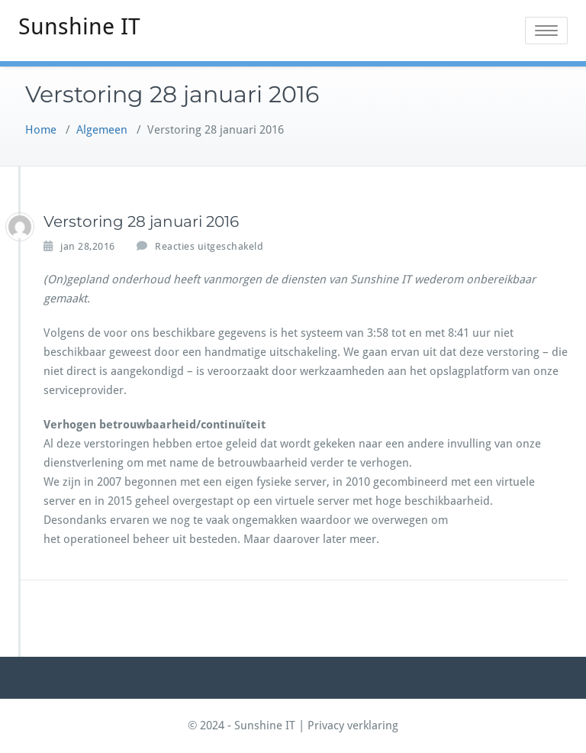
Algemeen (101, 130)
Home (40, 130)
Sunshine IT (79, 26)
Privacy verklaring (352, 725)
